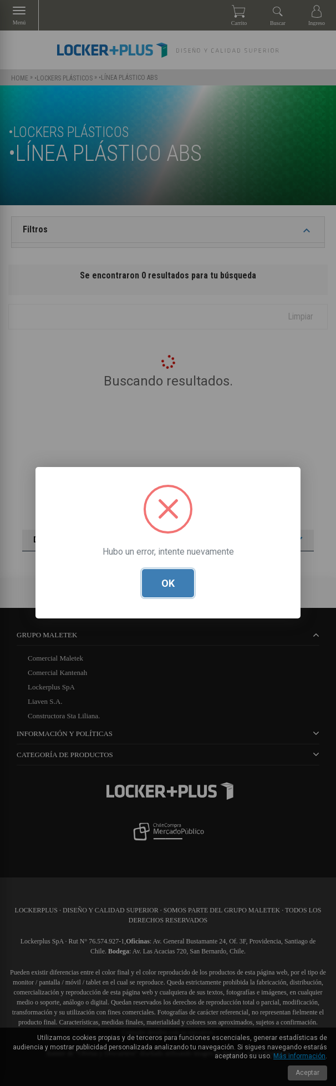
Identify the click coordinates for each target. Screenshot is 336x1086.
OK (168, 584)
